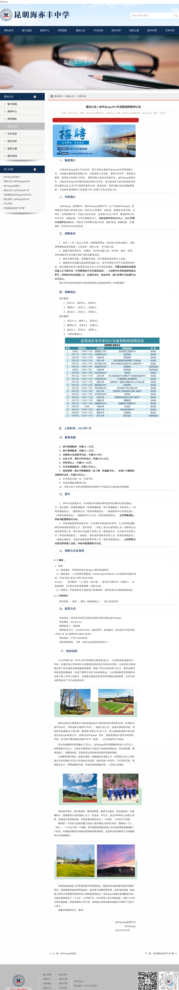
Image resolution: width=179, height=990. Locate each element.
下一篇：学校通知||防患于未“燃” (160, 953)
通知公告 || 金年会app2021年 (17, 190)
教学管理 (152, 30)
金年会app (4, 2)
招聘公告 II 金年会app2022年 (17, 181)
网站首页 (9, 30)
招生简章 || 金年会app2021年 (17, 199)
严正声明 (8, 204)
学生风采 (98, 30)
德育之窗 (134, 30)
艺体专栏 (170, 30)
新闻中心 (45, 30)
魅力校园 (27, 30)
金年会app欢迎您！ (12, 177)
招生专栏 (116, 30)
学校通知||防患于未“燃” (14, 208)
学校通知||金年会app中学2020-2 (18, 195)
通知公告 (80, 30)
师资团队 (62, 30)
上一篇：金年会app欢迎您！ (65, 953)
